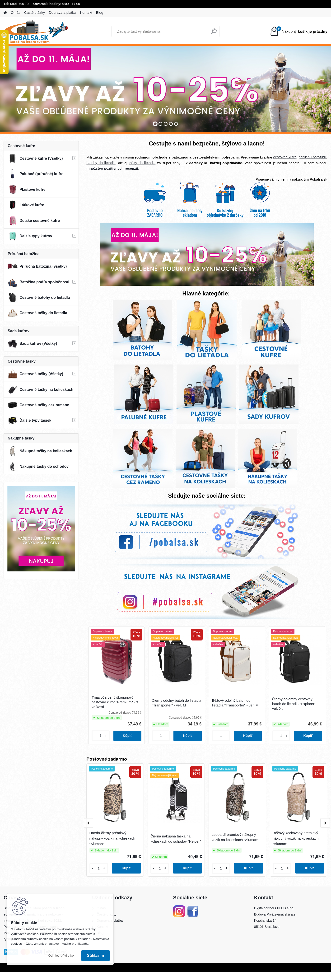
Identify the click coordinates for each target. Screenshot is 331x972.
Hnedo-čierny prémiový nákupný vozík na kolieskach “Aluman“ (112, 838)
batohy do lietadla (101, 163)
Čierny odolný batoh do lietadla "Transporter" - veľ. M (176, 702)
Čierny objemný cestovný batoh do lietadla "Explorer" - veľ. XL (295, 703)
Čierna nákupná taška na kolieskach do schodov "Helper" (175, 839)
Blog (99, 12)
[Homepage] (5, 12)
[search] (214, 33)
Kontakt (86, 12)
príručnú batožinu (312, 157)
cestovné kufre (285, 157)
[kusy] (101, 735)
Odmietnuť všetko (61, 955)
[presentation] (88, 823)
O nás (15, 12)
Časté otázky (34, 12)
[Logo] (36, 31)
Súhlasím (95, 955)
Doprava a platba (62, 12)
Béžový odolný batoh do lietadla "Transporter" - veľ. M (235, 702)
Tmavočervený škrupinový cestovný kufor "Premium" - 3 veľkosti (115, 702)
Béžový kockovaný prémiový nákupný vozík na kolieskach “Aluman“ (295, 838)
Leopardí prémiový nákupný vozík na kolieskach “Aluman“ (235, 837)
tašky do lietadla (142, 163)
